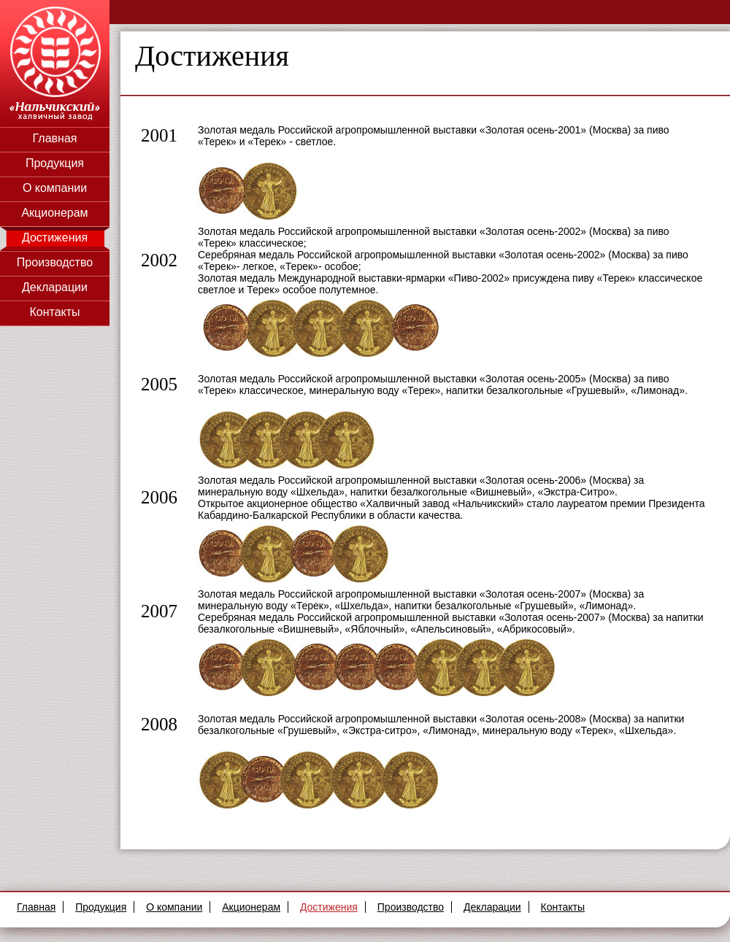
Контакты (54, 312)
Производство (55, 262)
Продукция (55, 163)
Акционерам (54, 212)
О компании (55, 188)
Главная (55, 138)
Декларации (55, 287)
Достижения (55, 237)
